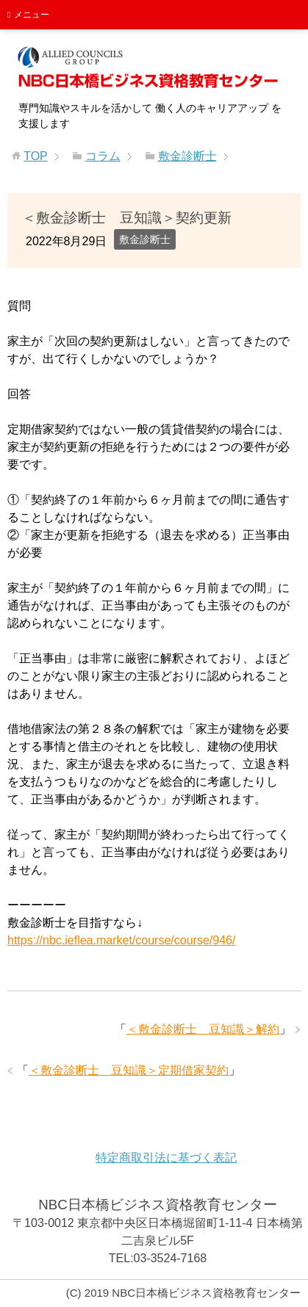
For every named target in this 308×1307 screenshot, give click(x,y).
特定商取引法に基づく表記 (166, 1157)
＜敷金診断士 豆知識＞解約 (202, 1029)
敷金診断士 (145, 239)
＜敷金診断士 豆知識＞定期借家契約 (129, 1070)
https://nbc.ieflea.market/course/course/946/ (121, 940)
